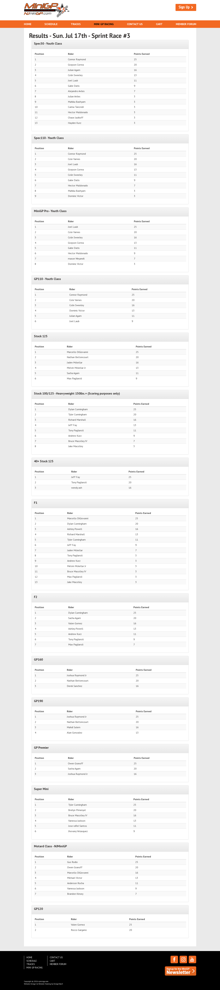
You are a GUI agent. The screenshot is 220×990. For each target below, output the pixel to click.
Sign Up (184, 7)
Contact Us (135, 24)
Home (27, 24)
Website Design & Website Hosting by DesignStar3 (43, 984)
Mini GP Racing (104, 24)
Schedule (50, 24)
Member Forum (186, 24)
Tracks (76, 24)
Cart (159, 24)
